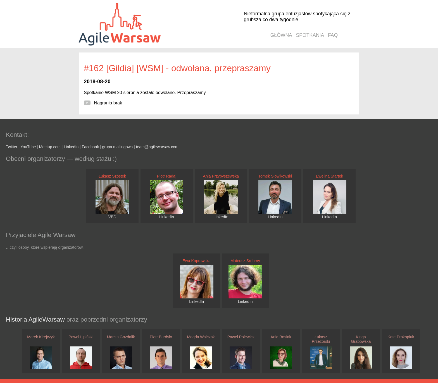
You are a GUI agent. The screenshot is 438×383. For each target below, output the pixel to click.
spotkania (310, 35)
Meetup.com (50, 147)
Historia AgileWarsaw (36, 319)
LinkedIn (71, 147)
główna (281, 35)
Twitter (11, 147)
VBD (112, 217)
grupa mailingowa (117, 147)
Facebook (90, 147)
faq (333, 35)
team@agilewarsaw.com (157, 147)
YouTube (28, 147)
